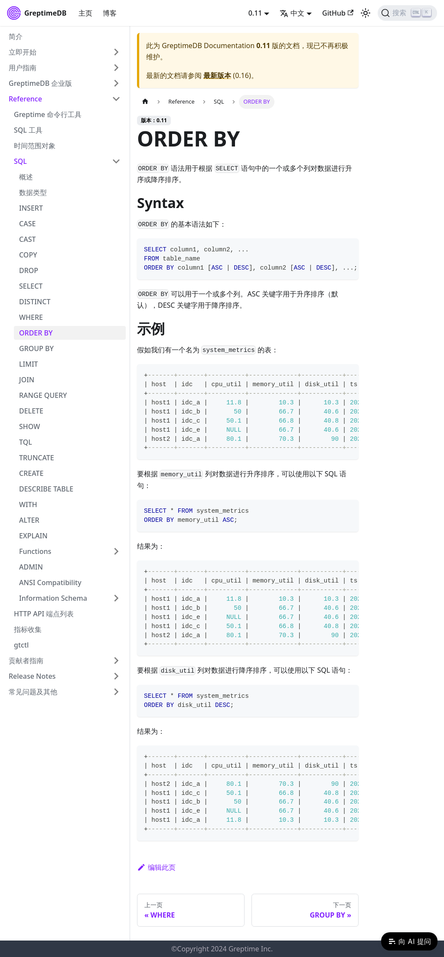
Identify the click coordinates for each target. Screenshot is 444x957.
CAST (27, 239)
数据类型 (33, 192)
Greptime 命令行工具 (48, 114)
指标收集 (28, 629)
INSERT (31, 208)
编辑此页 (156, 867)
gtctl (21, 645)
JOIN (26, 379)
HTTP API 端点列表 (44, 613)
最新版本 (217, 75)
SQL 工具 (28, 130)
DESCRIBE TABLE (46, 489)
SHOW (29, 426)
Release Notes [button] (32, 676)
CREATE (31, 473)
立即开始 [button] (22, 52)
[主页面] (145, 101)
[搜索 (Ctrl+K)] (407, 13)
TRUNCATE (36, 457)
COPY (28, 255)
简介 (16, 36)
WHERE (31, 317)
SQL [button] (20, 161)
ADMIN (31, 567)
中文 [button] (292, 13)
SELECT (30, 286)
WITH (28, 504)
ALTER (29, 520)
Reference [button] (25, 99)
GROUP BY (36, 348)
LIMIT (28, 364)
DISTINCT (34, 301)
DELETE (31, 411)
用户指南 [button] (22, 67)
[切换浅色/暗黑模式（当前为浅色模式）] (365, 13)
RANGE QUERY (43, 395)
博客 (110, 13)
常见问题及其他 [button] (33, 692)
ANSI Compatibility (50, 582)
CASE (27, 223)
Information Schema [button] (53, 598)
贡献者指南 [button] (26, 660)
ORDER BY (35, 333)
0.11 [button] (255, 13)
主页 (85, 13)
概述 (26, 177)
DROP (28, 270)
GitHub (337, 13)
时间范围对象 (35, 145)
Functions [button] (35, 551)
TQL (25, 442)
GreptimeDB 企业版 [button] (40, 83)
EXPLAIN (33, 535)
